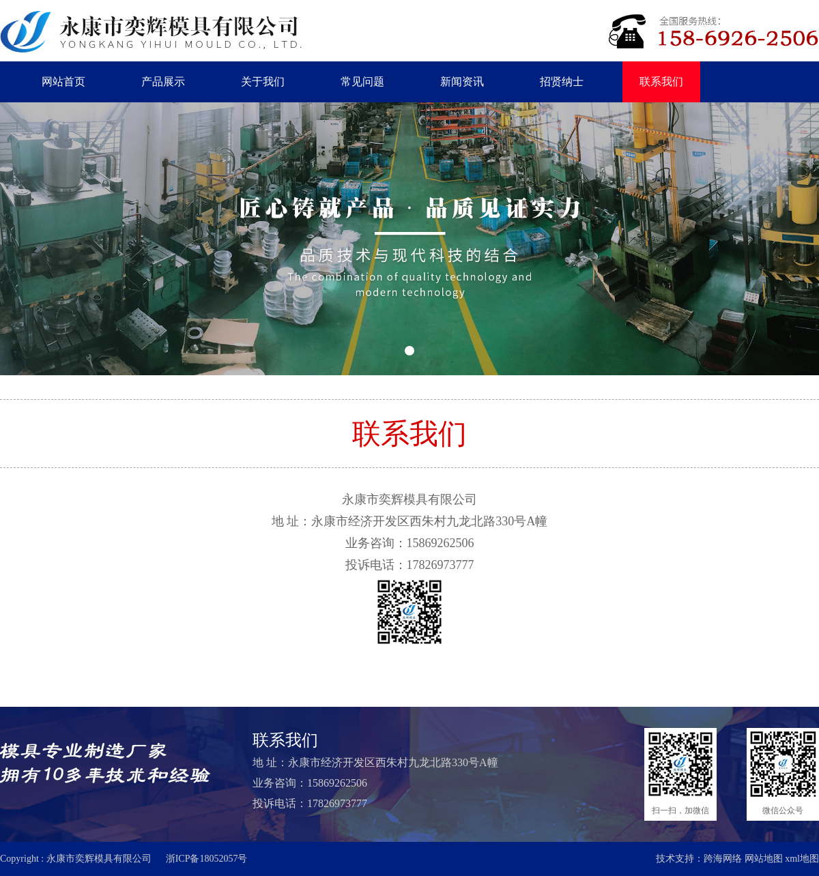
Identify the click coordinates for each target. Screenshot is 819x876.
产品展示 (163, 81)
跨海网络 (723, 858)
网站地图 (764, 858)
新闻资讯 (462, 81)
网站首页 (63, 81)
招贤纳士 (562, 81)
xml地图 (802, 858)
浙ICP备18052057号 (207, 858)
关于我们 (263, 81)
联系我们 (661, 81)
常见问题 (362, 81)
